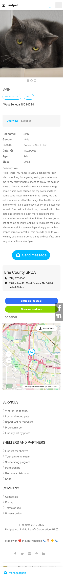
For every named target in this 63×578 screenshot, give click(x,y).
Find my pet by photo (17, 433)
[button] (29, 349)
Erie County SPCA (20, 272)
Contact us (11, 496)
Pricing (9, 502)
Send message (31, 255)
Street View (48, 328)
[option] (31, 43)
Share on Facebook (31, 300)
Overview (12, 120)
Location (26, 120)
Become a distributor (17, 473)
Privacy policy (13, 513)
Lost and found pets (17, 416)
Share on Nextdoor (31, 309)
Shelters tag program (17, 462)
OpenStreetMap (40, 386)
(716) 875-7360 (17, 278)
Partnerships (12, 467)
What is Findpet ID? (16, 410)
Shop (8, 478)
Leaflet (27, 386)
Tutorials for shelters (17, 456)
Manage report (14, 572)
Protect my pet (13, 427)
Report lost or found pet (19, 422)
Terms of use (13, 507)
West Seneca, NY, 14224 (18, 104)
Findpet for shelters (16, 451)
